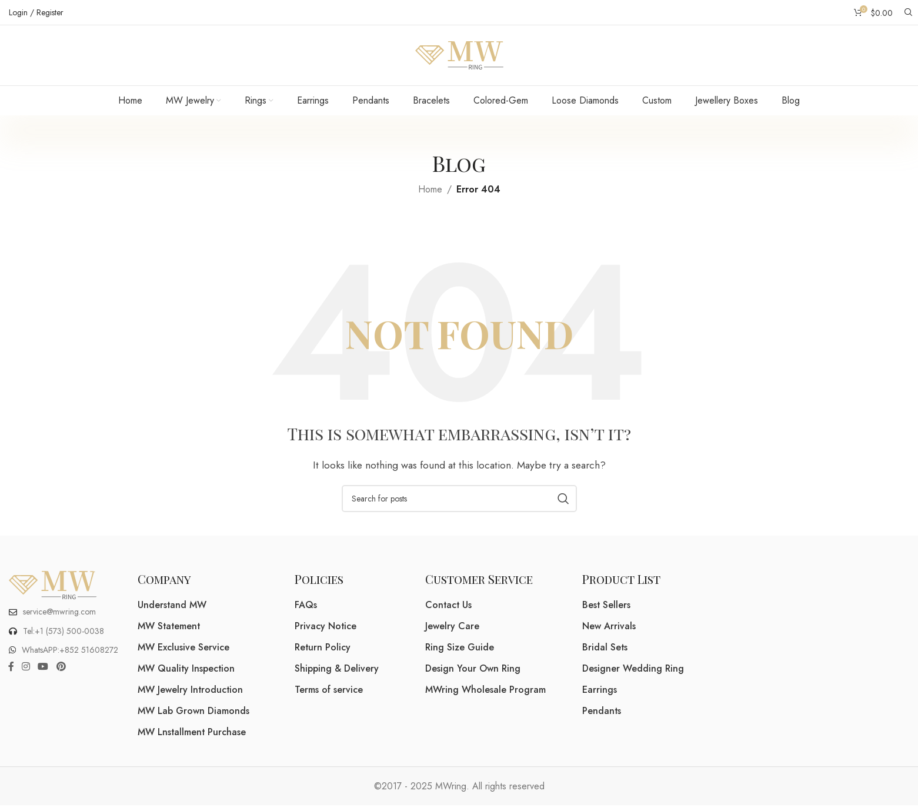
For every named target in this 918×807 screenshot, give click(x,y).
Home (430, 190)
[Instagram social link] (26, 668)
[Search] (907, 12)
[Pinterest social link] (60, 668)
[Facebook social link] (11, 668)
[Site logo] (459, 55)
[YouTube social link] (43, 668)
